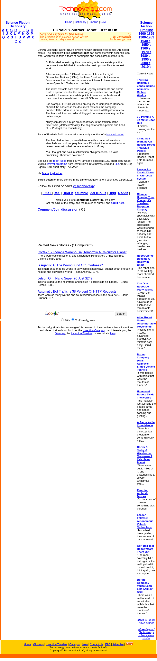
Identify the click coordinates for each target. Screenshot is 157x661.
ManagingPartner (52, 173)
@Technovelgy (83, 186)
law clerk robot (115, 134)
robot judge (59, 160)
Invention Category (94, 330)
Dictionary (80, 22)
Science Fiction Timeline (146, 26)
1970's (146, 52)
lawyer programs (57, 163)
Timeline (93, 22)
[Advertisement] (17, 107)
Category (74, 644)
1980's (145, 55)
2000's (145, 63)
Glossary (60, 333)
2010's (146, 66)
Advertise (117, 644)
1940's (145, 41)
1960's (145, 48)
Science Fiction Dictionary (17, 24)
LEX (117, 163)
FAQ (107, 644)
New (103, 22)
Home (68, 22)
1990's (146, 59)
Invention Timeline (81, 333)
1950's (146, 44)
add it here (117, 202)
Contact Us (96, 644)
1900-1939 (146, 37)
